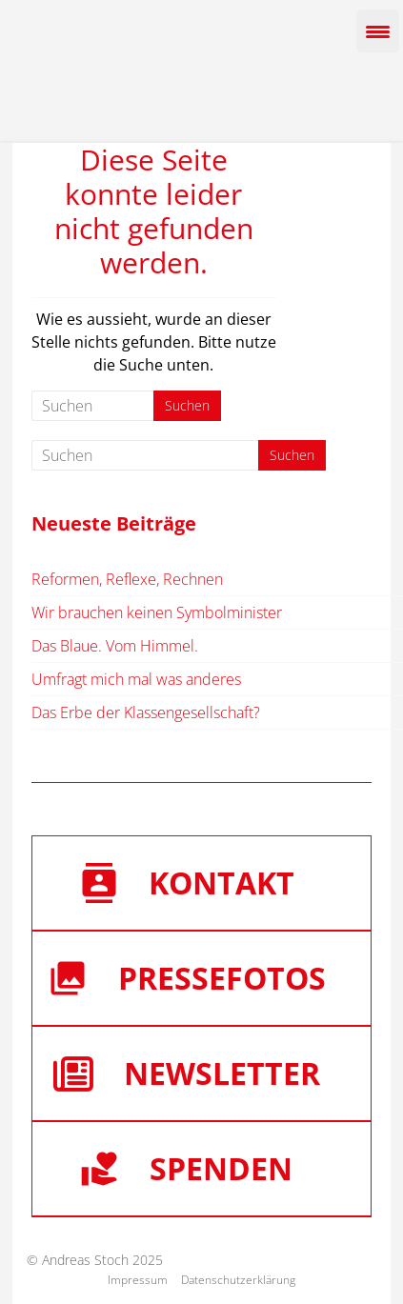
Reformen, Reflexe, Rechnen (127, 579)
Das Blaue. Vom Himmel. (114, 645)
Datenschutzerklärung (238, 1280)
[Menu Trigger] (377, 31)
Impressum (138, 1280)
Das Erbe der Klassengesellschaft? (145, 712)
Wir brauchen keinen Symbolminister (156, 612)
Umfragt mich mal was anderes (136, 679)
